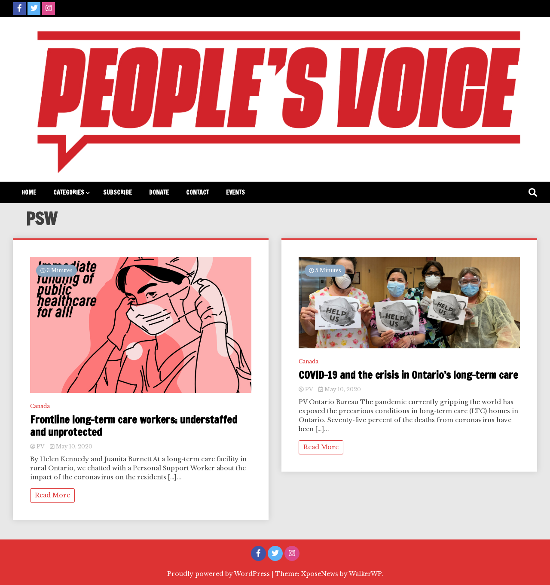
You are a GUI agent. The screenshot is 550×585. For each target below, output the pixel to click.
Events (235, 192)
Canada (40, 406)
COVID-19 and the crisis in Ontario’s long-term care (408, 375)
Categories (68, 192)
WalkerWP (365, 574)
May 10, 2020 (71, 446)
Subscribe (117, 192)
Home (28, 192)
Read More (52, 495)
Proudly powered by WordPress (219, 574)
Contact (197, 192)
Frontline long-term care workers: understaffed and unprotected (133, 426)
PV (38, 446)
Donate (159, 192)
